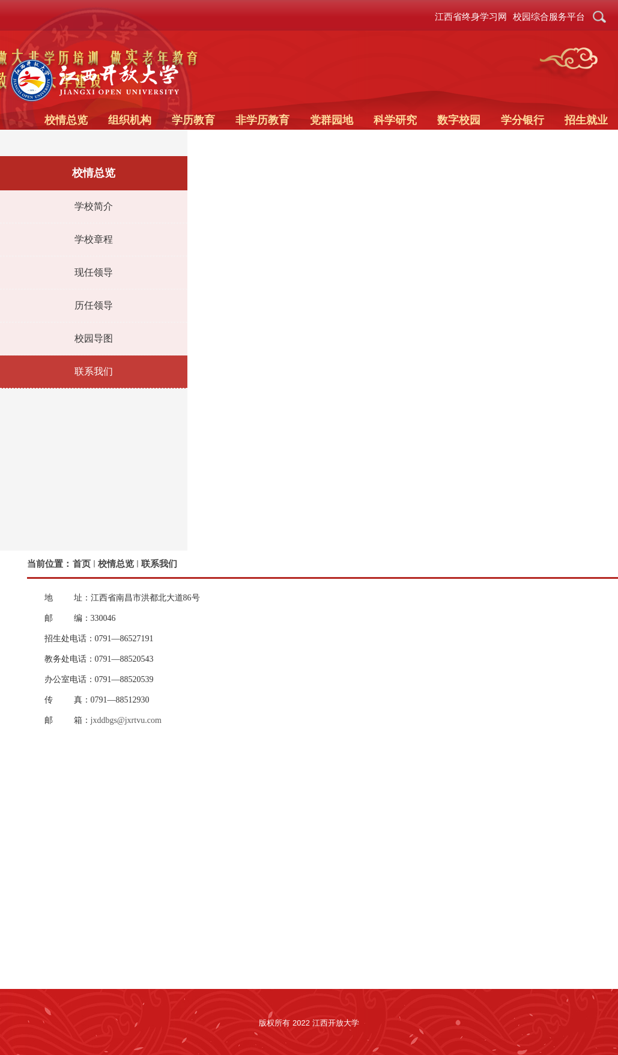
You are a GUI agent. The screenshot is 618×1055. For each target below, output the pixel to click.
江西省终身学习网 (471, 16)
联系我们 (159, 563)
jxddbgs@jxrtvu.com (126, 720)
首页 (82, 563)
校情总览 (116, 563)
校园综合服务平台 (549, 16)
